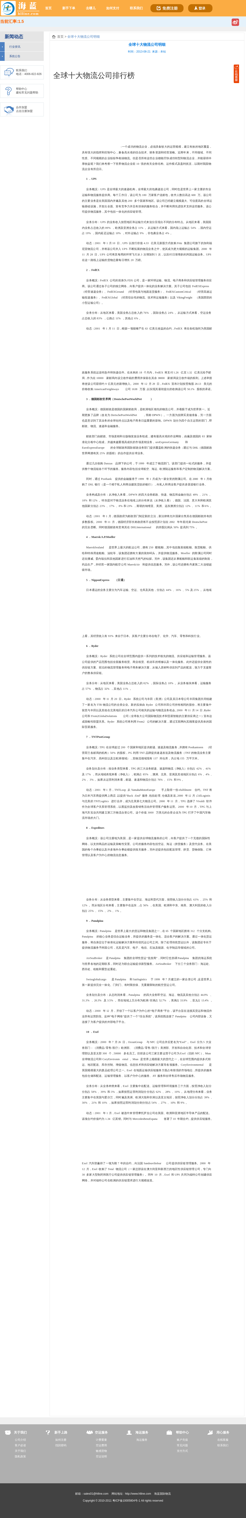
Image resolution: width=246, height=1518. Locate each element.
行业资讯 (14, 46)
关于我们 (20, 1432)
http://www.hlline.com (138, 1493)
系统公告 (14, 56)
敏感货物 (101, 1451)
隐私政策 (20, 1456)
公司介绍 (20, 1439)
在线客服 (222, 1439)
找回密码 (60, 1445)
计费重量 (101, 1439)
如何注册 (60, 1439)
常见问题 (182, 1445)
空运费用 (101, 1445)
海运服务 (141, 1432)
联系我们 (136, 8)
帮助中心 (182, 1432)
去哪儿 (91, 8)
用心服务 (222, 1432)
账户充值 (182, 1439)
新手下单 (68, 8)
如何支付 (112, 8)
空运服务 (101, 1432)
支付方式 (182, 1451)
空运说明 (101, 1456)
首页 (48, 8)
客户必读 (20, 1445)
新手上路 (60, 1432)
